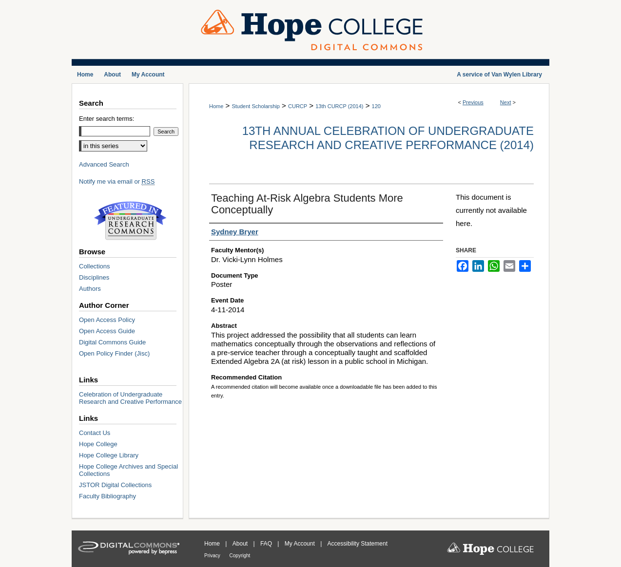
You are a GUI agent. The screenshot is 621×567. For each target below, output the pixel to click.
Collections (94, 266)
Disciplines (94, 277)
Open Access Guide (107, 331)
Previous (473, 102)
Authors (90, 288)
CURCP (297, 106)
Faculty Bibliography (107, 496)
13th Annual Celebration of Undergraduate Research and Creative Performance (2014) (388, 137)
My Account (300, 543)
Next (505, 102)
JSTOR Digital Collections (115, 485)
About (241, 543)
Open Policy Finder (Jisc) (114, 353)
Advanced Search (104, 164)
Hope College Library (108, 455)
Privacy (213, 555)
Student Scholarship (255, 106)
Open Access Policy (107, 319)
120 (376, 106)
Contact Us (94, 432)
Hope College (98, 444)
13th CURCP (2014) (339, 106)
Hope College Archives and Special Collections (128, 470)
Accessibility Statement (358, 543)
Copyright (240, 555)
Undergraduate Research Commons (130, 220)
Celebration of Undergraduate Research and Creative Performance (130, 398)
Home (216, 106)
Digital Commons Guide (112, 342)
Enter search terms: (106, 118)
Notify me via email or (117, 181)
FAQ (266, 543)
